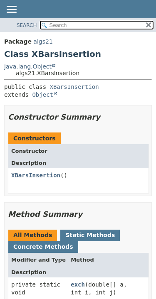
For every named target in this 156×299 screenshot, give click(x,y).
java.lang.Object (28, 66)
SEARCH (27, 25)
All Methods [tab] (32, 235)
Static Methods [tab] (90, 235)
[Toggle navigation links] (11, 10)
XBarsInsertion (74, 86)
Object (42, 94)
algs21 (42, 41)
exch (78, 284)
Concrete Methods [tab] (43, 246)
